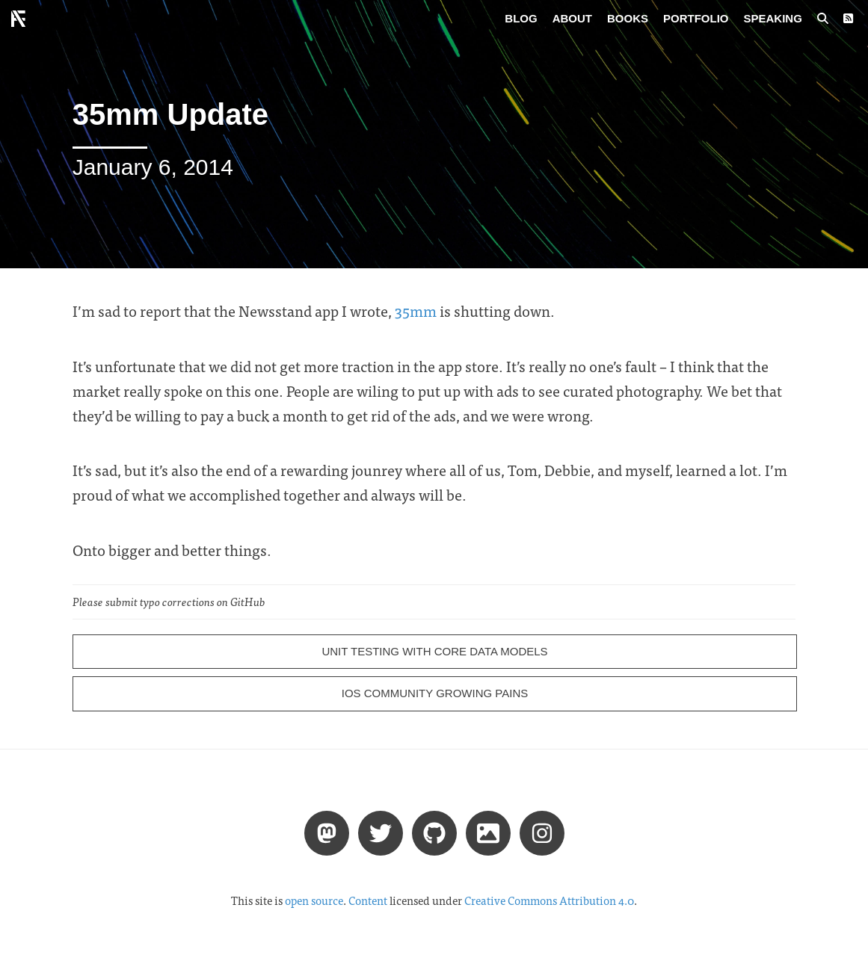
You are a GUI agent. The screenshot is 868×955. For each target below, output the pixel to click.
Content (367, 900)
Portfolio (696, 18)
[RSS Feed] (848, 18)
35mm (416, 310)
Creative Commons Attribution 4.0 (549, 900)
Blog (521, 18)
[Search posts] (823, 18)
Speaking (773, 18)
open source (314, 900)
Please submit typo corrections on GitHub (169, 601)
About (572, 18)
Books (627, 18)
